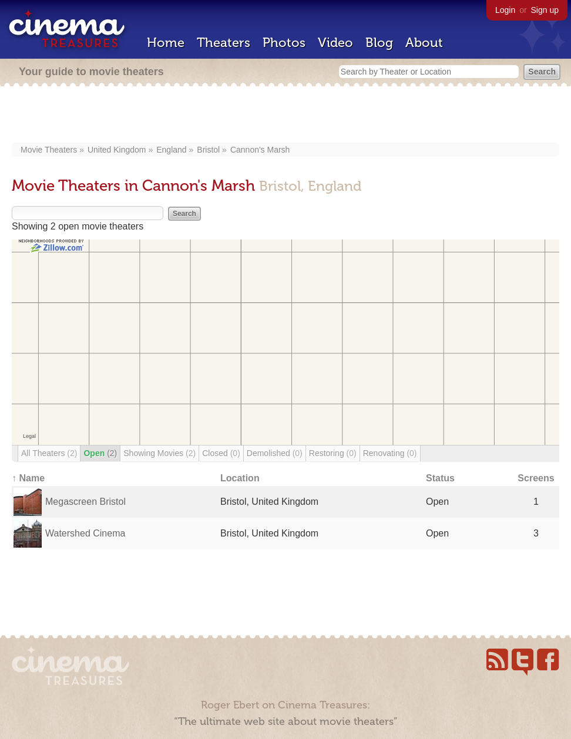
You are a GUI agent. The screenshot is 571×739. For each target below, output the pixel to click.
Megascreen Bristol (85, 502)
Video (335, 42)
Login (505, 10)
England (171, 149)
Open (100, 453)
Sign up (545, 10)
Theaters (223, 42)
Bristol (208, 149)
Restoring (333, 453)
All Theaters (49, 453)
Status (440, 478)
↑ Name (28, 478)
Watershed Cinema (85, 533)
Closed (221, 453)
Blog (379, 42)
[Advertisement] (286, 115)
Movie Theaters (49, 149)
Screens (536, 478)
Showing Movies (159, 453)
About (424, 42)
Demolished (275, 453)
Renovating (390, 453)
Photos (284, 42)
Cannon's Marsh (260, 149)
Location (240, 478)
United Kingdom (117, 149)
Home (165, 42)
